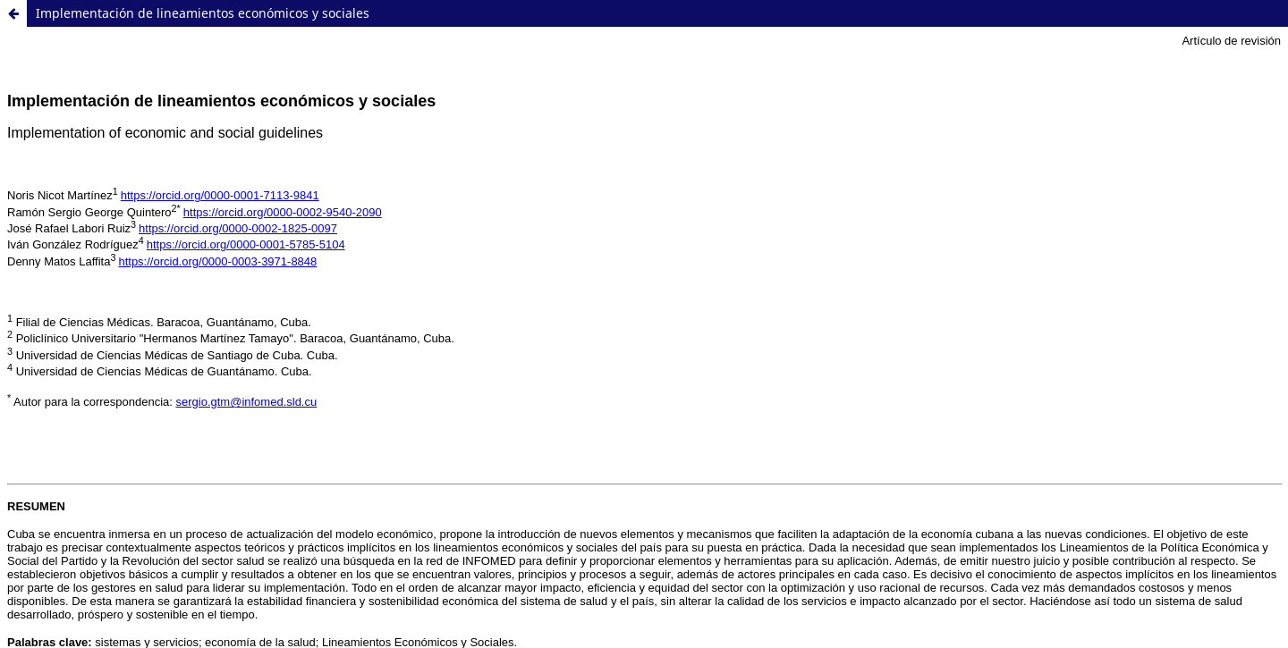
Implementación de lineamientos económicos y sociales (202, 12)
